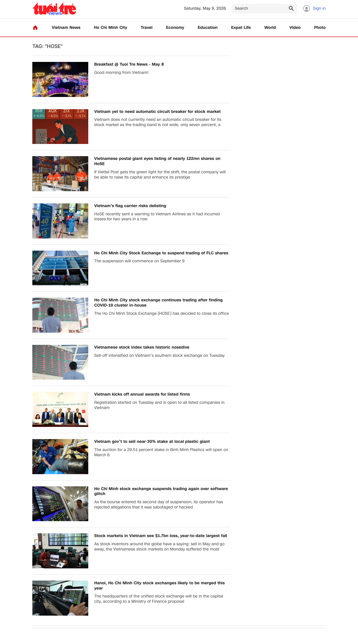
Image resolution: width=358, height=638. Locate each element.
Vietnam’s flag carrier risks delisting (130, 206)
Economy (175, 27)
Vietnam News (66, 27)
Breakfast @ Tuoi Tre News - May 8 (129, 64)
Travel (146, 27)
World (270, 27)
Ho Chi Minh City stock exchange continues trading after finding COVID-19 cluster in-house (158, 303)
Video (295, 27)
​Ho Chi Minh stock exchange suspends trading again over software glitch (161, 491)
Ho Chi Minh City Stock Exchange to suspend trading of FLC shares (161, 253)
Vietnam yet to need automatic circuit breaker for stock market (157, 111)
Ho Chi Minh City (110, 27)
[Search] (264, 8)
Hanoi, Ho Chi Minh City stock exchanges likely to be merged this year (159, 586)
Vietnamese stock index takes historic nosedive (141, 347)
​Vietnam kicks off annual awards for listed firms (142, 394)
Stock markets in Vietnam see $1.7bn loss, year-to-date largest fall (160, 536)
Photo (320, 27)
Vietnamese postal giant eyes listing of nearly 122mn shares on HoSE (157, 161)
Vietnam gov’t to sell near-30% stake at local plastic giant (152, 441)
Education (208, 27)
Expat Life (241, 27)
